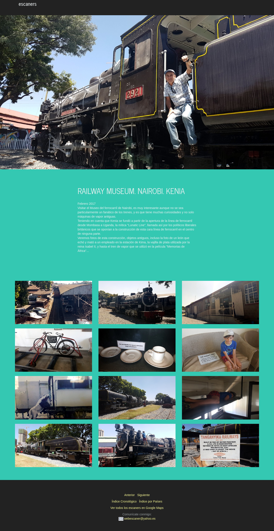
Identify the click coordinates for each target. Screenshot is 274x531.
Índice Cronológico (124, 501)
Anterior (129, 495)
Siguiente (143, 495)
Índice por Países (150, 501)
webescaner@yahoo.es (137, 518)
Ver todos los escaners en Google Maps (137, 508)
